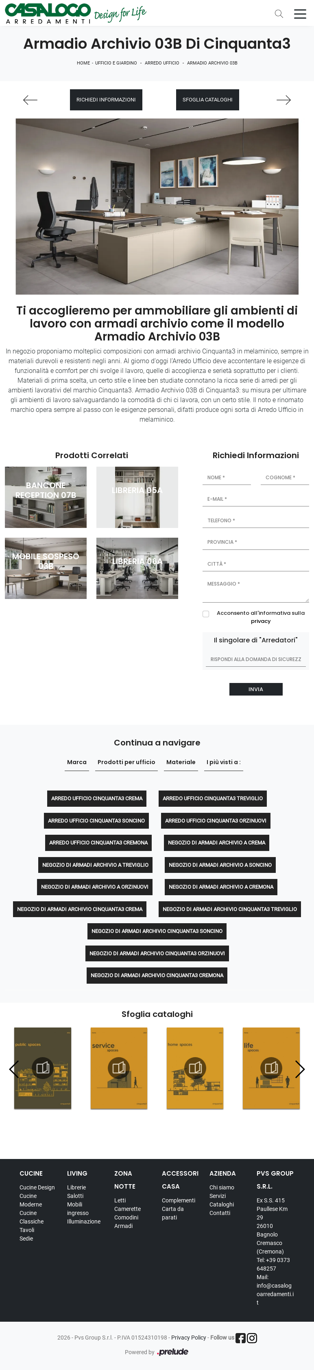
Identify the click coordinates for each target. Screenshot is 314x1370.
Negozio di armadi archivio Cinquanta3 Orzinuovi (157, 953)
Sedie (26, 1238)
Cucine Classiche (32, 1217)
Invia (256, 689)
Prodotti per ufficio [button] (126, 762)
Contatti (219, 1213)
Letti (120, 1200)
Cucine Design (37, 1187)
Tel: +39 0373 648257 (273, 1264)
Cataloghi (221, 1204)
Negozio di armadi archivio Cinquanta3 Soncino (157, 931)
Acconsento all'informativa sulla (261, 617)
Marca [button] (77, 762)
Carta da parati (173, 1213)
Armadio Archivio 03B (212, 63)
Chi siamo (221, 1187)
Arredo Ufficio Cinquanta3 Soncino (96, 821)
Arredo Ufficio (162, 63)
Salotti (75, 1196)
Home (83, 63)
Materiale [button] (181, 762)
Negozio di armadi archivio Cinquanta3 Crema (79, 909)
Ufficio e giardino (116, 63)
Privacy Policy (188, 1337)
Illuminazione (83, 1221)
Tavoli (27, 1230)
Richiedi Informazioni (106, 100)
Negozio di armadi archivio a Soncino (220, 865)
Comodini (126, 1217)
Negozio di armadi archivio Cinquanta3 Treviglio (230, 909)
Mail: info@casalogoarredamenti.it (275, 1290)
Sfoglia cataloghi (208, 100)
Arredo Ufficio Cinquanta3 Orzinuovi (215, 821)
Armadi (123, 1226)
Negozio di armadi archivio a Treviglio (95, 865)
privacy (261, 621)
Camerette (127, 1209)
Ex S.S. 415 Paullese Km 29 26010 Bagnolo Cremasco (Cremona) (272, 1226)
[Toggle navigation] (300, 13)
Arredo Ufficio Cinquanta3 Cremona (98, 843)
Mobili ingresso (78, 1208)
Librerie (76, 1187)
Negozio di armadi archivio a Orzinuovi (94, 887)
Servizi (217, 1196)
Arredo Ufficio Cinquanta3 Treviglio (213, 799)
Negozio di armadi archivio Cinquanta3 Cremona (157, 976)
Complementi (178, 1200)
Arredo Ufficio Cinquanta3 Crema (96, 799)
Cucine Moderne (31, 1200)
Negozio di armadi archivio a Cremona (221, 887)
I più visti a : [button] (224, 762)
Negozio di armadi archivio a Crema (216, 843)
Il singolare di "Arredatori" (256, 640)
